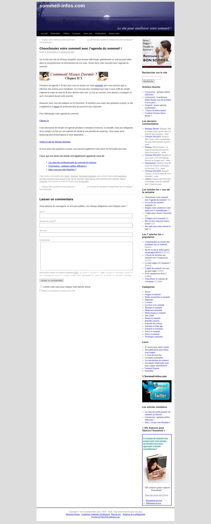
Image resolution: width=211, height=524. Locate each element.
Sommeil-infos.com (156, 376)
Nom (41, 212)
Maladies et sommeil (153, 308)
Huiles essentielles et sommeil (157, 297)
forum (56, 106)
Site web (42, 231)
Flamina (148, 147)
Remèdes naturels (152, 321)
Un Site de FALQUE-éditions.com (105, 517)
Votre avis (87, 33)
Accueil (44, 33)
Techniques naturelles (87, 176)
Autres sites (114, 33)
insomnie (80, 179)
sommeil (99, 85)
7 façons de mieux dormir (155, 110)
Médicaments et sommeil (155, 313)
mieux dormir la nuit (103, 179)
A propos (76, 33)
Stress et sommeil (152, 334)
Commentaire (44, 240)
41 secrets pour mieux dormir (157, 347)
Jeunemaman (150, 163)
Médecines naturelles (153, 310)
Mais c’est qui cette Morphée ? (62, 169)
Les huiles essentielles (154, 358)
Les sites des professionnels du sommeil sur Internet (72, 162)
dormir (73, 179)
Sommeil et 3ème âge (154, 326)
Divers (67, 176)
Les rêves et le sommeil (154, 305)
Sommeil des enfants (153, 323)
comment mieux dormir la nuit (58, 179)
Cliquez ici (44, 121)
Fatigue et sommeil (153, 294)
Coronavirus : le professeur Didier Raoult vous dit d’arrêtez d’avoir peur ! (158, 100)
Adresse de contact (47, 221)
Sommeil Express (152, 368)
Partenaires (100, 33)
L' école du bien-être (153, 355)
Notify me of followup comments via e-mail (58, 291)
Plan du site (116, 514)
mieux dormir (90, 179)
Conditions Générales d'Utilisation (95, 514)
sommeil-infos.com (62, 5)
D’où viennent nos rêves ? (155, 273)
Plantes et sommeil (152, 318)
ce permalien (84, 181)
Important (74, 176)
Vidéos (66, 33)
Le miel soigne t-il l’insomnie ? (158, 263)
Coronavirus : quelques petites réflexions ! (67, 166)
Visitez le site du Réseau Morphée (55, 142)
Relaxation (55, 33)
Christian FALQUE (67, 52)
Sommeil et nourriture (154, 329)
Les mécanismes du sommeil (156, 360)
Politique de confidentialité (134, 514)
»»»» (167, 134)
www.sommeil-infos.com (90, 512)
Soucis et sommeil (152, 331)
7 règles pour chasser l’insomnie (158, 213)
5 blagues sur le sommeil (155, 218)
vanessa (148, 179)
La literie (148, 302)
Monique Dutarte (152, 129)
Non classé (149, 315)
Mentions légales (73, 514)
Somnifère (149, 371)
